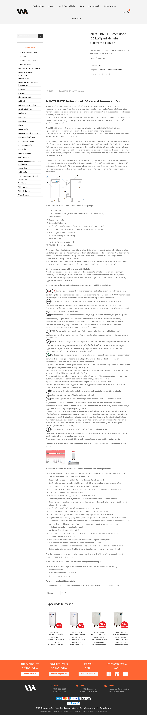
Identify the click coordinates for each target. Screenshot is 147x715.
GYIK (38, 708)
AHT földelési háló (25, 56)
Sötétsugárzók (23, 157)
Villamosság (23, 187)
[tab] (49, 91)
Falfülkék (21, 101)
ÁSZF (96, 708)
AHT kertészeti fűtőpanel (27, 60)
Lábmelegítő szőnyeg (26, 137)
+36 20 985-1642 (58, 692)
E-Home (21, 89)
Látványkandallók (25, 145)
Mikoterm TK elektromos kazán (110, 70)
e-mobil (21, 93)
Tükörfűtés (22, 172)
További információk (71, 91)
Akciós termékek (24, 64)
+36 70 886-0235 (58, 689)
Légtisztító (22, 149)
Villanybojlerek (24, 191)
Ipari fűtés (22, 121)
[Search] (40, 36)
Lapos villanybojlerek (26, 141)
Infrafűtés (22, 117)
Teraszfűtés (23, 168)
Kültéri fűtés (23, 129)
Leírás (49, 91)
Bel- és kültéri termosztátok (29, 68)
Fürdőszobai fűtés (25, 109)
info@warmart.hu (116, 692)
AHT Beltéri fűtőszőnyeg (27, 52)
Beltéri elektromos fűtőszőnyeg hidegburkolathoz (25, 75)
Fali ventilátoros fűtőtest (27, 105)
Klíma (20, 125)
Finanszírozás (47, 708)
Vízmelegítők (23, 195)
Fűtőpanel (22, 113)
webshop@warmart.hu (119, 689)
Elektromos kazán (25, 97)
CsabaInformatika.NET (99, 711)
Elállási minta (105, 708)
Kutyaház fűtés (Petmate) (28, 133)
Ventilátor (22, 183)
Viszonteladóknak (62, 708)
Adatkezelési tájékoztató (82, 708)
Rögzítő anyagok (24, 153)
